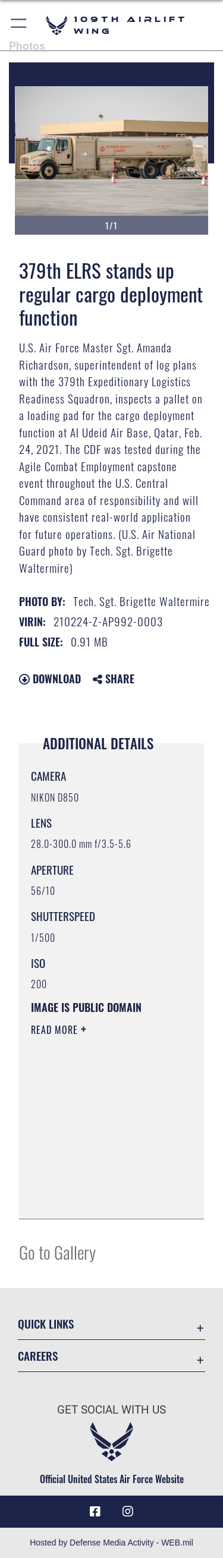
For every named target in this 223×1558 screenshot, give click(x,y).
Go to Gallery (57, 1251)
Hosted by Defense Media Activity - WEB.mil (111, 1542)
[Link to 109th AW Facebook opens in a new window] (95, 1512)
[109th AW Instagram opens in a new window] (128, 1512)
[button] (19, 25)
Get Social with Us (111, 1410)
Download (50, 678)
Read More (56, 1030)
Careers (38, 1355)
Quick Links (46, 1323)
